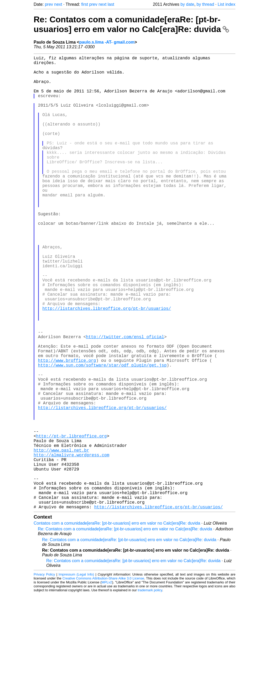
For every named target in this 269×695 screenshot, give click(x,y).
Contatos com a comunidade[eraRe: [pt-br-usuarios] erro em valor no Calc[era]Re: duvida (117, 624)
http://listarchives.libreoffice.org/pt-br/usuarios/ (106, 365)
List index (226, 4)
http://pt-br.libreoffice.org (71, 521)
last (111, 4)
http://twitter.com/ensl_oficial (125, 400)
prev (49, 4)
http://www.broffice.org (67, 428)
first (84, 4)
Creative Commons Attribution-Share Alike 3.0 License (103, 679)
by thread (205, 4)
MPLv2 (107, 683)
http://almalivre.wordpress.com (71, 544)
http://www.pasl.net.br (61, 538)
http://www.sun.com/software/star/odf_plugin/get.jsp (102, 434)
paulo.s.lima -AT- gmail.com (106, 42)
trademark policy (150, 691)
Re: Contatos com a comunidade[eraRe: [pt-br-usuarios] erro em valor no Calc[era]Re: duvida (131, 24)
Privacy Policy (44, 675)
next (58, 4)
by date (187, 4)
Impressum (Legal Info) (76, 675)
